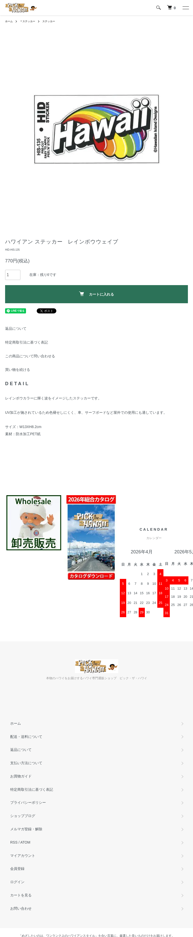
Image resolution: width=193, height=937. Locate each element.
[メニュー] (185, 7)
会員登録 (17, 869)
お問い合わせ (21, 908)
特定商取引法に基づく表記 (26, 342)
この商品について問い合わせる (30, 356)
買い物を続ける (17, 370)
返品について (16, 328)
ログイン (17, 882)
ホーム (9, 21)
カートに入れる (96, 293)
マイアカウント (22, 856)
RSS (14, 842)
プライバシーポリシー (28, 802)
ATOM (25, 842)
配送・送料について (26, 737)
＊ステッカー (27, 21)
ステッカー (48, 21)
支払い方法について (26, 763)
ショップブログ (22, 816)
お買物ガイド (21, 776)
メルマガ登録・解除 (26, 829)
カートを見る (21, 895)
